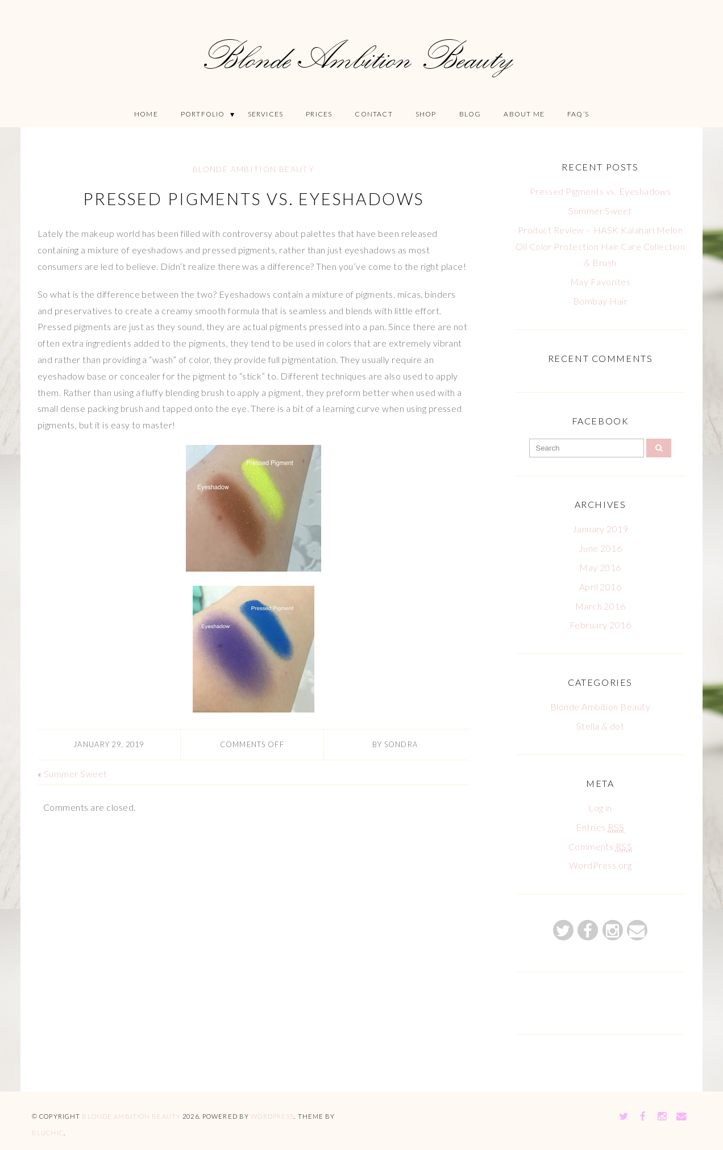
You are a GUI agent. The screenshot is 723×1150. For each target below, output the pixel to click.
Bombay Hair (600, 300)
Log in (600, 807)
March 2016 (600, 606)
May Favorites (600, 281)
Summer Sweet (75, 773)
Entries (600, 827)
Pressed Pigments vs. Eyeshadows (253, 199)
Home (146, 114)
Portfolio (203, 114)
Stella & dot (600, 725)
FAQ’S (578, 114)
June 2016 (600, 548)
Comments (600, 846)
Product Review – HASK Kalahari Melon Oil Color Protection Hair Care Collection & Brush (600, 246)
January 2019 (600, 528)
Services (266, 114)
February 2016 (600, 624)
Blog (470, 114)
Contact (373, 114)
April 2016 (600, 586)
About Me (524, 114)
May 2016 (600, 567)
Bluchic (48, 1132)
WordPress (272, 1116)
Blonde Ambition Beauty (253, 169)
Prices (319, 114)
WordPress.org (600, 865)
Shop (426, 114)
